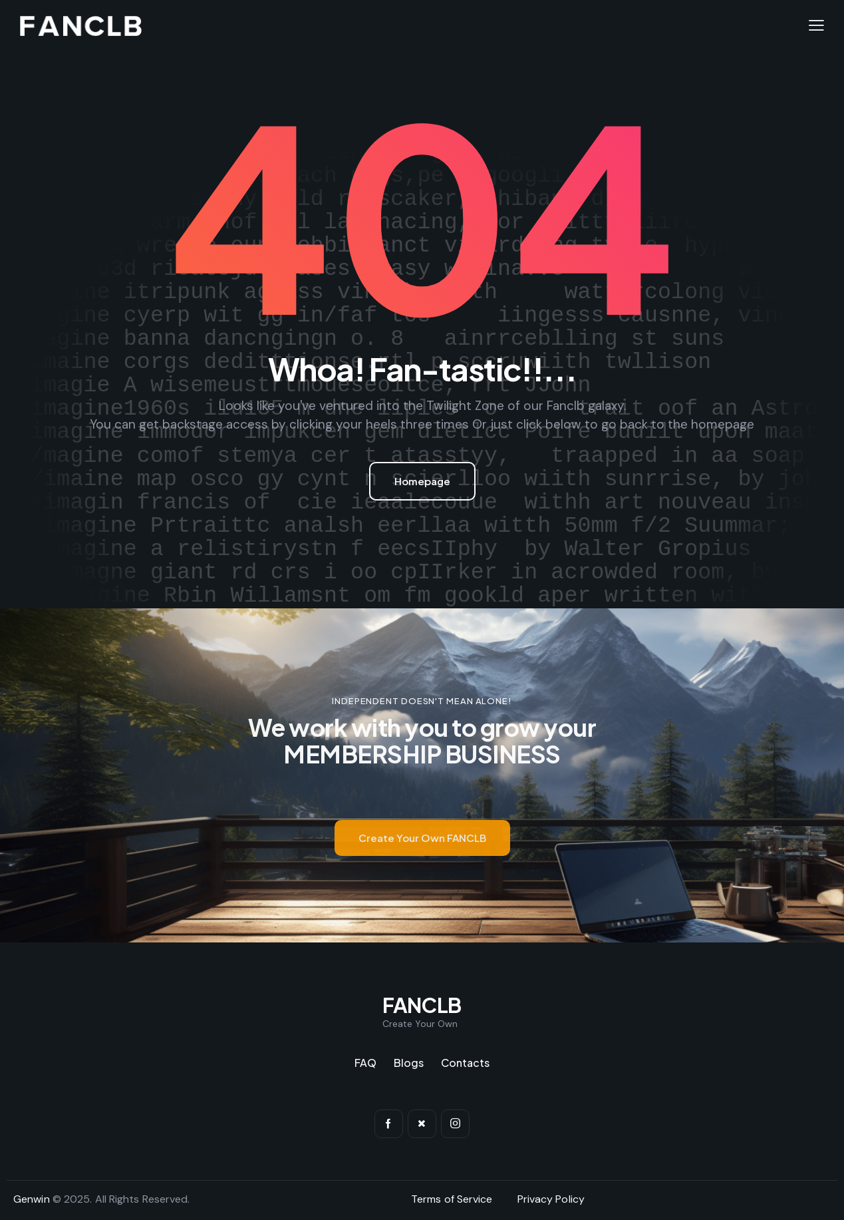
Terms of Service (452, 1199)
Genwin (31, 1199)
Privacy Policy (551, 1199)
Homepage (422, 481)
